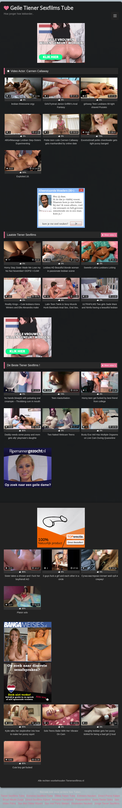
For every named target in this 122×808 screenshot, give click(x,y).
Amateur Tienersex (62, 799)
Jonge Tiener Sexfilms (106, 803)
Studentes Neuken (81, 803)
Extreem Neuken (86, 795)
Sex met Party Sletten (57, 803)
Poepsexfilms (83, 799)
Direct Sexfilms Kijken (37, 799)
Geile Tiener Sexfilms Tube (38, 7)
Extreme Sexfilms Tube (40, 795)
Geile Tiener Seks (103, 799)
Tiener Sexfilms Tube (12, 795)
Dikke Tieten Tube (65, 795)
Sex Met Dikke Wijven (30, 803)
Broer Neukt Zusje (13, 799)
